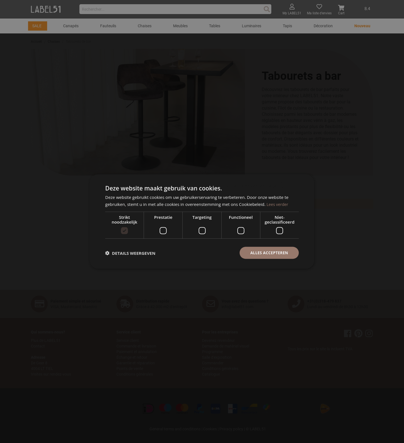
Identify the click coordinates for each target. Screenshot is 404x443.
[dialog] (202, 221)
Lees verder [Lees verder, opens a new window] (278, 203)
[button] (130, 253)
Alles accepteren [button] (268, 252)
